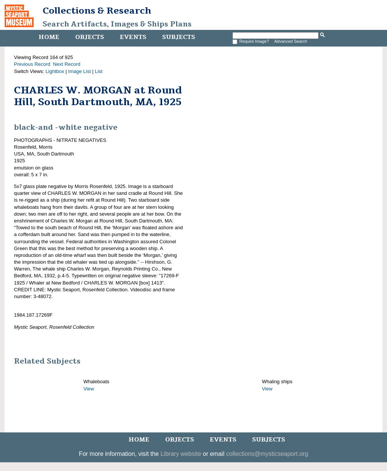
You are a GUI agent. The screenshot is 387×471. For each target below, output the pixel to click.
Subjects (178, 37)
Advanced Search (290, 41)
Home (49, 37)
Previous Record (32, 64)
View (89, 389)
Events (133, 37)
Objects (89, 37)
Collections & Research (97, 11)
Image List (79, 71)
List (98, 71)
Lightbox (55, 71)
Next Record (66, 64)
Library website (181, 454)
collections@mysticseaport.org (267, 454)
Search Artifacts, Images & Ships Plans (117, 24)
